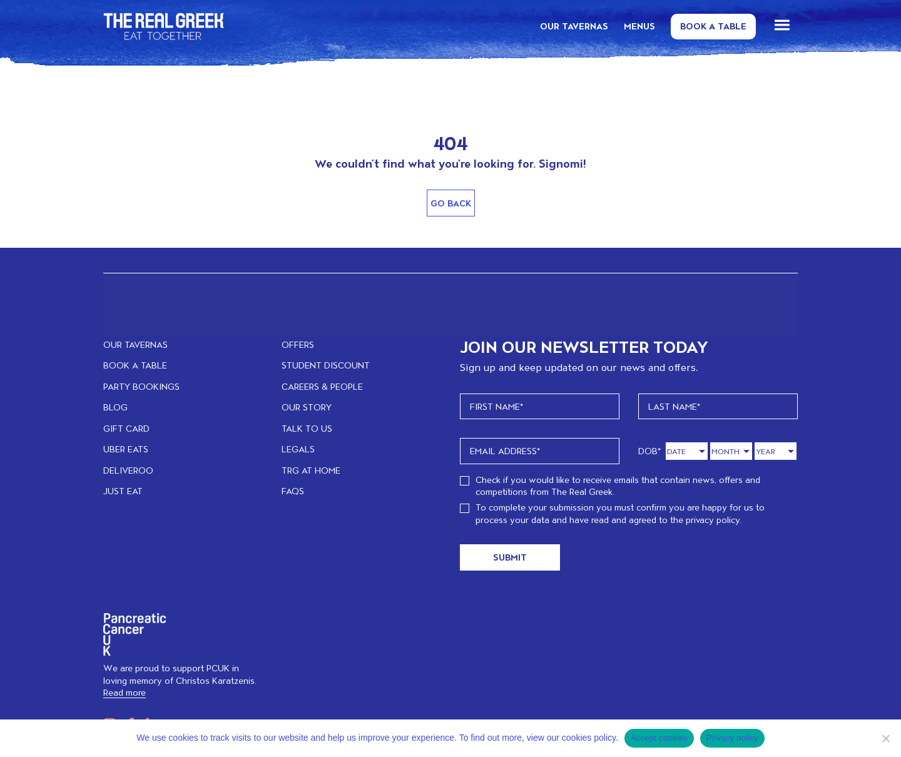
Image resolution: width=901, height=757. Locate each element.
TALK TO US (307, 428)
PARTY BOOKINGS (141, 386)
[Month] (731, 451)
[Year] (775, 451)
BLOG (115, 407)
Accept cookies (659, 738)
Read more (124, 692)
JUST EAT (123, 490)
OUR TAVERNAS (574, 26)
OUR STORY (307, 407)
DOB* (649, 450)
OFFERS (298, 344)
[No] (885, 738)
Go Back (450, 203)
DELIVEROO (128, 470)
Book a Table (713, 26)
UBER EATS (125, 449)
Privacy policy (732, 738)
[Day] (686, 451)
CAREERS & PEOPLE (322, 386)
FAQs (293, 490)
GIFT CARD (126, 428)
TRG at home (311, 470)
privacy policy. (713, 519)
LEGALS (298, 449)
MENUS (639, 26)
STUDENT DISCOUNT (326, 365)
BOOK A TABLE (135, 365)
